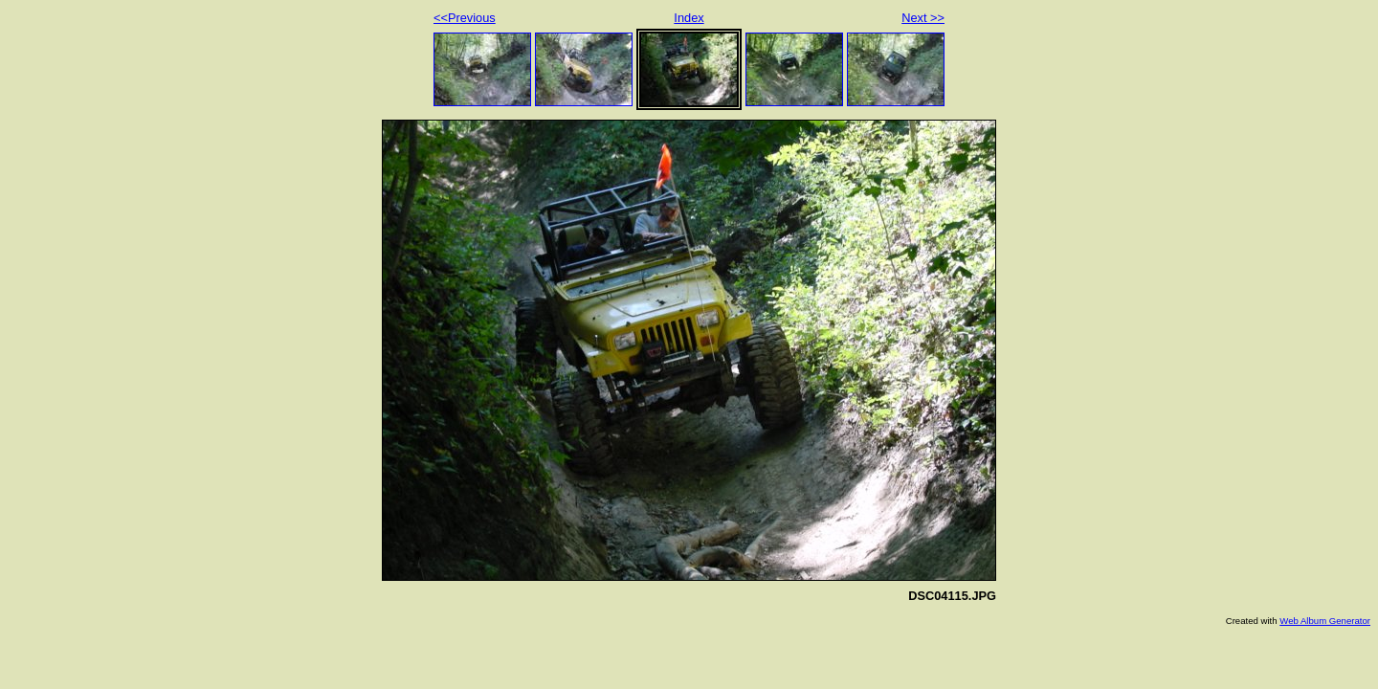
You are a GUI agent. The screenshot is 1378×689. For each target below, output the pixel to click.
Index (688, 18)
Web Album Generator (1324, 620)
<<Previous (464, 18)
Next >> (923, 18)
